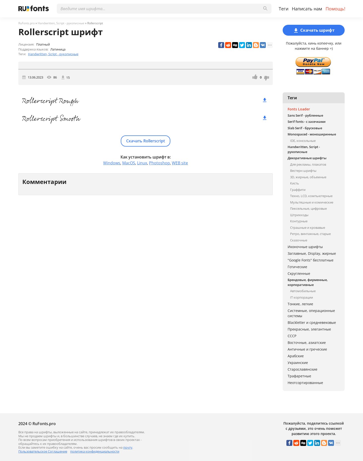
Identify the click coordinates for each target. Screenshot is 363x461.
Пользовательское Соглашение (42, 451)
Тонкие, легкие (300, 304)
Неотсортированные (305, 382)
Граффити (297, 189)
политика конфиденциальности (94, 451)
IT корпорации (301, 297)
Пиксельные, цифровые (308, 208)
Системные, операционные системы (311, 313)
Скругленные (299, 273)
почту (127, 447)
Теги (283, 9)
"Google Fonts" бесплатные (310, 260)
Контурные (298, 221)
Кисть (294, 183)
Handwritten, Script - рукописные (53, 54)
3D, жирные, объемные (308, 177)
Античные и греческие (307, 349)
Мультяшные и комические (311, 202)
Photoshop (159, 163)
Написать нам (307, 9)
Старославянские (302, 369)
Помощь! (335, 9)
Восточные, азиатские (307, 342)
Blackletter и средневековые (312, 322)
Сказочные (298, 240)
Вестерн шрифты (303, 170)
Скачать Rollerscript (145, 141)
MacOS (128, 163)
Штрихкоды (299, 215)
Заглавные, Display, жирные (312, 253)
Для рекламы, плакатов (308, 164)
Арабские (296, 356)
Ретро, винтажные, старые (310, 233)
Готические (297, 266)
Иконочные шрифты (305, 246)
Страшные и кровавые (307, 227)
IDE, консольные (303, 140)
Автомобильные (303, 291)
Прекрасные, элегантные (309, 329)
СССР (292, 335)
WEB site (180, 163)
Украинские (298, 362)
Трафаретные (299, 376)
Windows (111, 163)
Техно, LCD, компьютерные (311, 196)
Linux (142, 163)
